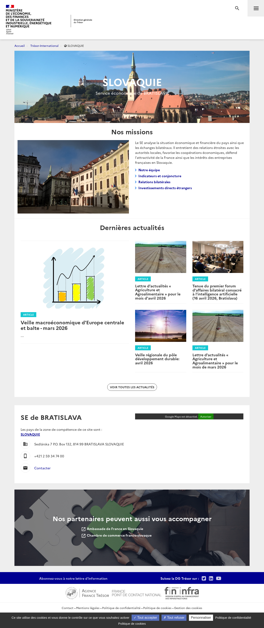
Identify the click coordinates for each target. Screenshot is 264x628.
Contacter (42, 468)
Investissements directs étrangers (165, 187)
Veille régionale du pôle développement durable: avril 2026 (157, 359)
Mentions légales (87, 608)
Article (28, 314)
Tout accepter (145, 617)
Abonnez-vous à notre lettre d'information (73, 578)
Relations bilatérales (154, 181)
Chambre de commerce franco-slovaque (116, 535)
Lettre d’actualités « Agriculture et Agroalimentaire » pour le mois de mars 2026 (215, 360)
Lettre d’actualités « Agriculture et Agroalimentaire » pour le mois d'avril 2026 (157, 292)
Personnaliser (201, 617)
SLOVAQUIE (30, 434)
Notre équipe (149, 170)
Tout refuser (174, 617)
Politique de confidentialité (121, 608)
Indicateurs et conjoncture (159, 176)
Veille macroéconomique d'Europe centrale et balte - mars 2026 (72, 325)
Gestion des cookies (188, 608)
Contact (67, 608)
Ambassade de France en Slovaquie (112, 528)
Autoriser (205, 416)
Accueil (19, 46)
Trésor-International (44, 46)
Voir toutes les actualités (132, 387)
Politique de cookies (157, 608)
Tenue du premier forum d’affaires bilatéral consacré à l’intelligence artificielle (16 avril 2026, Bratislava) (217, 292)
